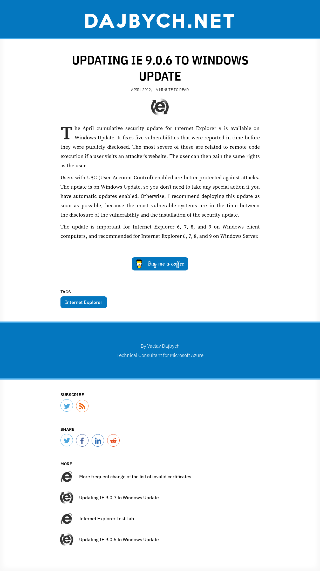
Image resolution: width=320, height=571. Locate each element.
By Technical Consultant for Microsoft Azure (160, 350)
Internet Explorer (83, 302)
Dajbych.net (160, 20)
